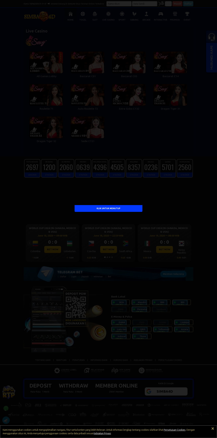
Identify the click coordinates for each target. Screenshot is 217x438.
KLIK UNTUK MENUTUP (108, 208)
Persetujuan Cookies (174, 429)
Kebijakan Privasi (102, 433)
